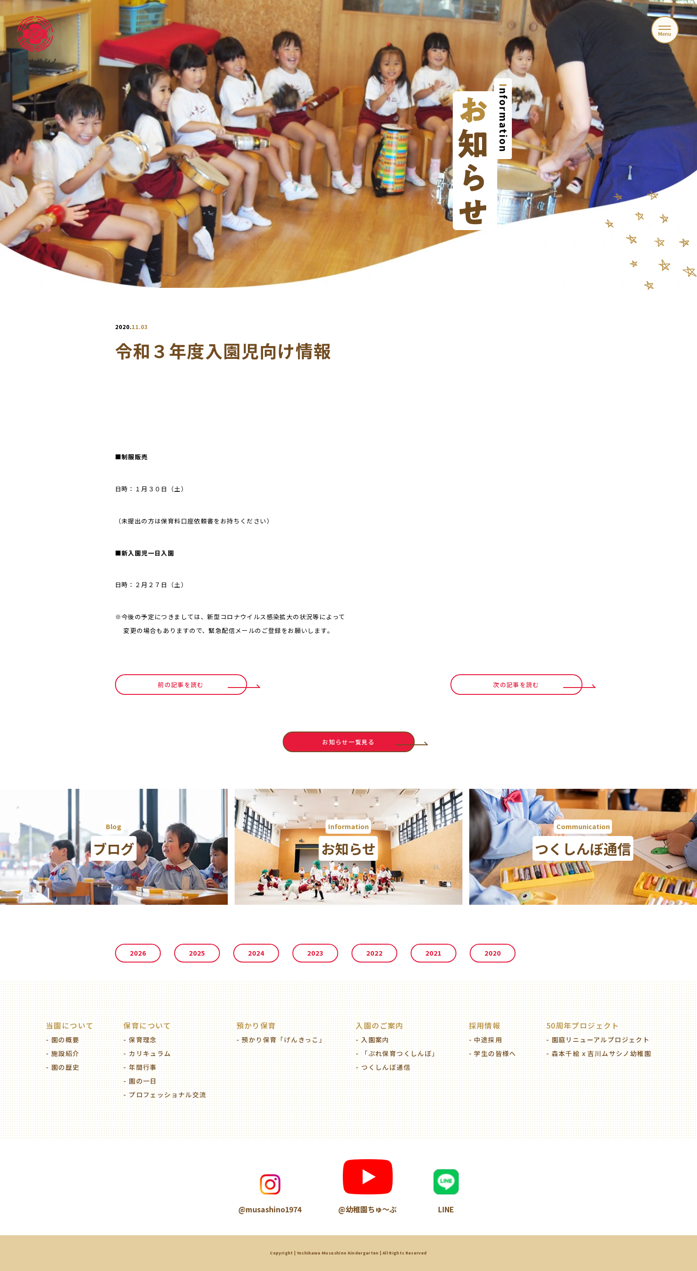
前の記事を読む (180, 684)
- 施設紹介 (62, 1053)
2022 (374, 953)
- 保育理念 (140, 1039)
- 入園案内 (372, 1039)
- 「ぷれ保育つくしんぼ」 (397, 1053)
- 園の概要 (62, 1039)
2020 (492, 953)
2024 (256, 953)
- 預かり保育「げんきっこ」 (281, 1039)
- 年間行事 (140, 1067)
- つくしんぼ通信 (383, 1067)
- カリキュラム (147, 1053)
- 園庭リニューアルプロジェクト (598, 1039)
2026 (138, 953)
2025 (197, 953)
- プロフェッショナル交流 (164, 1094)
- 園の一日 (140, 1080)
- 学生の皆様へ (492, 1053)
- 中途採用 (485, 1039)
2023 (315, 953)
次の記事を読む (516, 684)
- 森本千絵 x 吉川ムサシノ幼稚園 (598, 1053)
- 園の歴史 (62, 1067)
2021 (433, 953)
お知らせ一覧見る (348, 741)
